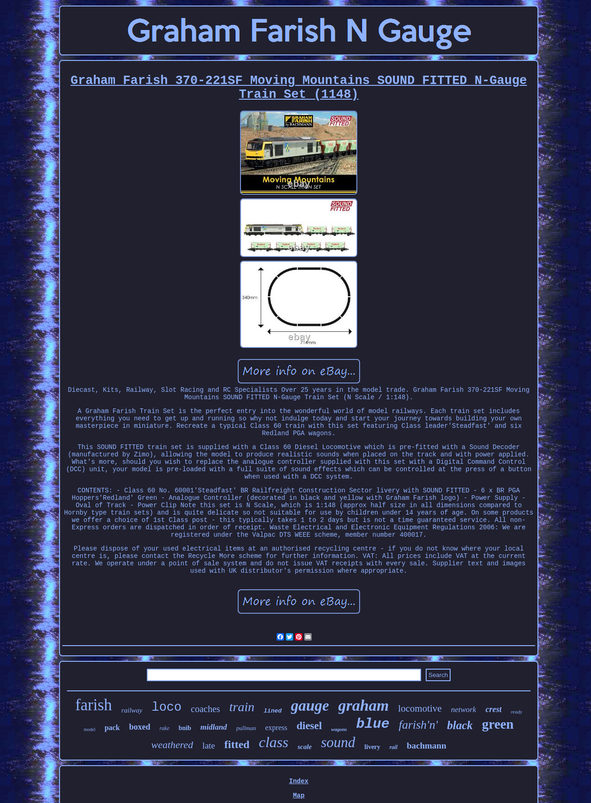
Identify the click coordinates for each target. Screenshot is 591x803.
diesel (309, 725)
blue (372, 724)
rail (394, 747)
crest (493, 709)
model (89, 729)
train (241, 707)
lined (273, 710)
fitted (237, 744)
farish (93, 705)
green (498, 724)
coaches (205, 709)
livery (372, 746)
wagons (339, 729)
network (463, 709)
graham (363, 705)
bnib (185, 728)
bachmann (426, 745)
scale (304, 746)
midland (213, 727)
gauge (310, 705)
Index (298, 781)
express (276, 727)
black (460, 725)
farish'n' (418, 724)
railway (132, 710)
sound (338, 742)
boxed (139, 726)
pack (112, 727)
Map (298, 795)
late (208, 745)
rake (164, 728)
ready (516, 711)
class (273, 742)
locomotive (419, 708)
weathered (172, 744)
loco (166, 707)
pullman (246, 728)
